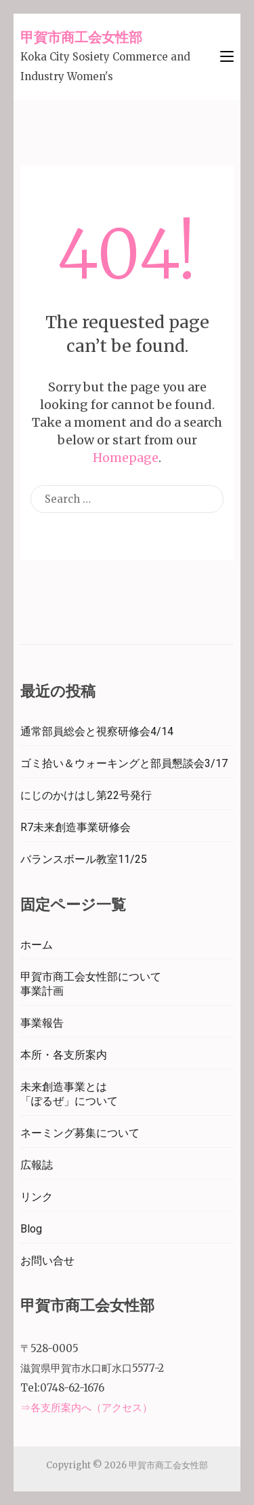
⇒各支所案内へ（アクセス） (86, 1407)
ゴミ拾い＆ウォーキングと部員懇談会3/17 (124, 763)
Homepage (125, 457)
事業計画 (42, 991)
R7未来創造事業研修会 (75, 827)
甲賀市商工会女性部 (81, 37)
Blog (31, 1228)
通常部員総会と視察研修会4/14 (96, 731)
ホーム (36, 944)
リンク (36, 1196)
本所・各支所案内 (63, 1054)
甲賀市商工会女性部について (90, 976)
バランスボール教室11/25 (83, 859)
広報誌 (36, 1164)
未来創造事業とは (63, 1086)
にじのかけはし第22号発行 (86, 795)
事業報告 (42, 1022)
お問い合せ (47, 1260)
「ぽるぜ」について (69, 1101)
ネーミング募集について (80, 1133)
